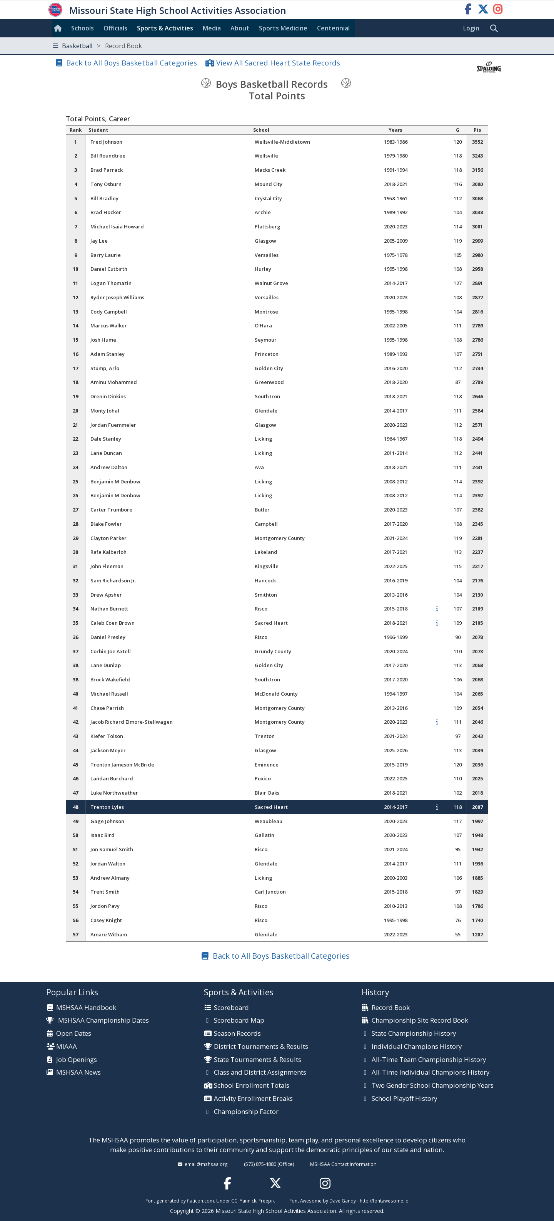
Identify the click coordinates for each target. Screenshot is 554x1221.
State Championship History (414, 1034)
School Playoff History (404, 1099)
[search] (495, 28)
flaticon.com (200, 1201)
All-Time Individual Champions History (430, 1073)
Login (471, 28)
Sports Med (283, 28)
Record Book (391, 1008)
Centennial (333, 28)
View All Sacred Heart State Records (278, 62)
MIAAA (66, 1047)
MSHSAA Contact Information (343, 1164)
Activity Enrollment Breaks (253, 1099)
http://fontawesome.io (384, 1201)
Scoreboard (231, 1008)
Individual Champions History (417, 1047)
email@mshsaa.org (206, 1164)
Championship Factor (246, 1112)
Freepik (267, 1201)
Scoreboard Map (239, 1021)
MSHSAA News (78, 1073)
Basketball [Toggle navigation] (97, 46)
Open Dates (73, 1034)
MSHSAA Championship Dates (97, 1020)
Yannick (248, 1201)
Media (212, 28)
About (239, 28)
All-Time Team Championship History (429, 1060)
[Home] (59, 28)
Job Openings (76, 1060)
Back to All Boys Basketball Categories (131, 62)
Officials (115, 28)
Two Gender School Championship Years (433, 1086)
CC (234, 1201)
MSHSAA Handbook (86, 1008)
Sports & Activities (165, 28)
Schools (82, 28)
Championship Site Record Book (420, 1021)
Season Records (237, 1034)
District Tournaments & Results (261, 1047)
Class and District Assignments (260, 1073)
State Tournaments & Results (257, 1060)
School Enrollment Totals (251, 1086)
